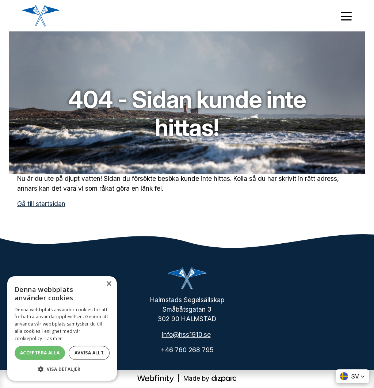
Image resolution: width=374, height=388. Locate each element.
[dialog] (62, 328)
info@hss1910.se (186, 334)
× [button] (108, 284)
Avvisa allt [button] (89, 353)
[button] (62, 369)
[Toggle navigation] (346, 15)
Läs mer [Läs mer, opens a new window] (53, 338)
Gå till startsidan (41, 204)
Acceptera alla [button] (40, 353)
